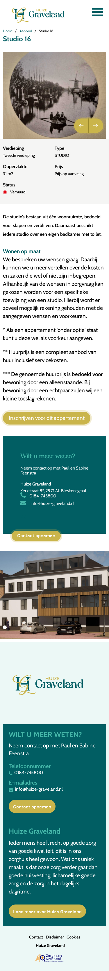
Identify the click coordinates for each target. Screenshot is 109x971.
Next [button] (96, 125)
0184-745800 (38, 496)
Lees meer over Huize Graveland (47, 911)
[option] (54, 95)
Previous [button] (81, 125)
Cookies (73, 937)
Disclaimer (55, 937)
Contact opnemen (36, 535)
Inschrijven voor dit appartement (47, 418)
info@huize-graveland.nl (47, 503)
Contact (36, 937)
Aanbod (25, 30)
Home (8, 30)
